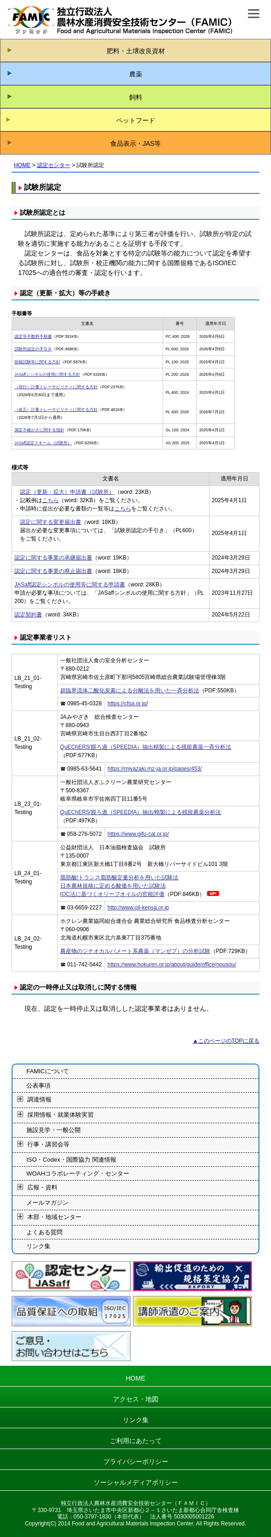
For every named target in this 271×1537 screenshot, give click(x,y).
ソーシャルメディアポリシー (136, 1482)
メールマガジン (47, 1202)
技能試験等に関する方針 (37, 362)
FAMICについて (47, 1071)
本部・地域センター (54, 1216)
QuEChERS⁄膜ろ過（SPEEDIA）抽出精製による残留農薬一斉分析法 (146, 747)
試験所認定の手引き (33, 349)
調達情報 (39, 1099)
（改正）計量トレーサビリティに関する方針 (56, 409)
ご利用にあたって (136, 1440)
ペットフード (135, 120)
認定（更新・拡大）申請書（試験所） (67, 492)
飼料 (135, 97)
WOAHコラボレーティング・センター (77, 1173)
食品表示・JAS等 (135, 143)
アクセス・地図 (135, 1399)
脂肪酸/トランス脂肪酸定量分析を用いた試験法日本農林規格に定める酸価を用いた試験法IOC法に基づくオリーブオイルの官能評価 (119, 885)
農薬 (135, 74)
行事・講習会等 (48, 1144)
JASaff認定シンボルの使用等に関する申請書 (69, 584)
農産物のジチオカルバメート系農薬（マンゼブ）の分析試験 (135, 951)
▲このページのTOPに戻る (226, 1041)
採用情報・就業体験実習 (60, 1114)
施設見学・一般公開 (53, 1129)
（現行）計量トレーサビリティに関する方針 (56, 387)
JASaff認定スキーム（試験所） (43, 443)
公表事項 (38, 1085)
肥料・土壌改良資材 (136, 51)
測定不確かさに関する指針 (39, 430)
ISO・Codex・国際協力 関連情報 (71, 1159)
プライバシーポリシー (135, 1461)
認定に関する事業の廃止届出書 (53, 571)
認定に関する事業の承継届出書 (53, 557)
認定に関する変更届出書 (50, 522)
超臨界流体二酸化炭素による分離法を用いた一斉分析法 (129, 690)
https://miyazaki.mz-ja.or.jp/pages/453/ (154, 768)
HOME (22, 165)
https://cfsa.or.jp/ (127, 703)
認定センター (53, 165)
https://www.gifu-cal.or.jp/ (138, 834)
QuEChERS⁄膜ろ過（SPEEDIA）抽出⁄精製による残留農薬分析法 (140, 812)
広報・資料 (42, 1187)
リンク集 (38, 1246)
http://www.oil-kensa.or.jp (138, 907)
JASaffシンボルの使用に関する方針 (47, 374)
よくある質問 (44, 1232)
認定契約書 (28, 614)
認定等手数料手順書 (33, 336)
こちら (50, 500)
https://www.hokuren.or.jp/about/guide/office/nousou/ (171, 964)
